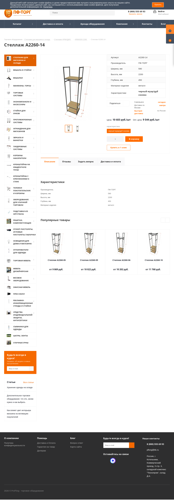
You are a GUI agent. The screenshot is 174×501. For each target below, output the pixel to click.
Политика (47, 7)
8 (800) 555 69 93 (136, 11)
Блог (72, 438)
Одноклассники (106, 460)
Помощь (42, 438)
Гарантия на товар (46, 447)
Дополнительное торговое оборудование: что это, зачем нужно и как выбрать (20, 398)
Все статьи (28, 382)
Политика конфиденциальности (14, 444)
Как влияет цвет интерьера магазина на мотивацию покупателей (19, 413)
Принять (157, 5)
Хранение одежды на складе (20, 387)
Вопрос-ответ (76, 443)
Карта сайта (76, 447)
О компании (11, 438)
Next (167, 220)
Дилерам (41, 450)
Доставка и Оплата (46, 443)
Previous (163, 220)
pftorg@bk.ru (153, 450)
